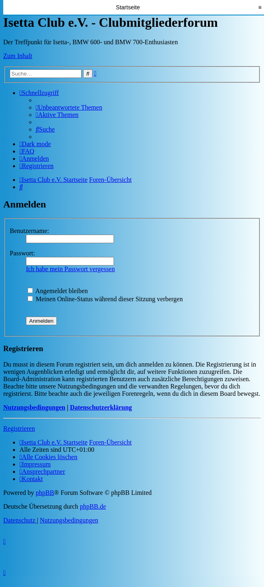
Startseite (128, 7)
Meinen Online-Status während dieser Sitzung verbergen (105, 299)
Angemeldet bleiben (58, 290)
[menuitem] (69, 107)
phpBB (45, 492)
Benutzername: (29, 230)
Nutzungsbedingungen (34, 407)
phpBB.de (93, 506)
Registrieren (19, 428)
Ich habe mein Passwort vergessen (70, 268)
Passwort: (22, 253)
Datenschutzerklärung (101, 407)
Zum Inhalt (17, 55)
